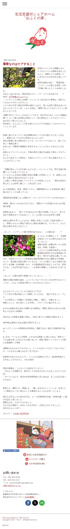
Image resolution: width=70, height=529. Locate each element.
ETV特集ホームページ (18, 96)
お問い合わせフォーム (12, 485)
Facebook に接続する (11, 451)
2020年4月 (24, 413)
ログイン (5, 525)
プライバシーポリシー (10, 517)
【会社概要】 (29, 497)
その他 (16, 413)
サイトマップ (24, 517)
